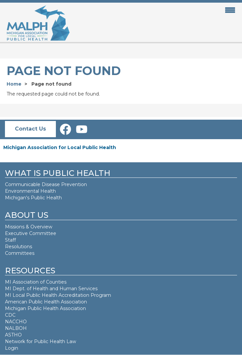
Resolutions (18, 247)
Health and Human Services (65, 289)
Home (14, 84)
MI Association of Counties (35, 282)
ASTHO (13, 335)
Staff (10, 240)
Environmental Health (30, 191)
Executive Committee (30, 233)
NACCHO (16, 322)
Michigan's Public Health (34, 198)
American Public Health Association (46, 302)
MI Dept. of (19, 289)
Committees (19, 253)
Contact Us (30, 129)
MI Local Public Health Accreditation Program (58, 295)
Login (11, 348)
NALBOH (16, 328)
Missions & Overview (28, 227)
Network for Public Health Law (40, 341)
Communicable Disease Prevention (46, 184)
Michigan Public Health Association (45, 308)
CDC (10, 315)
